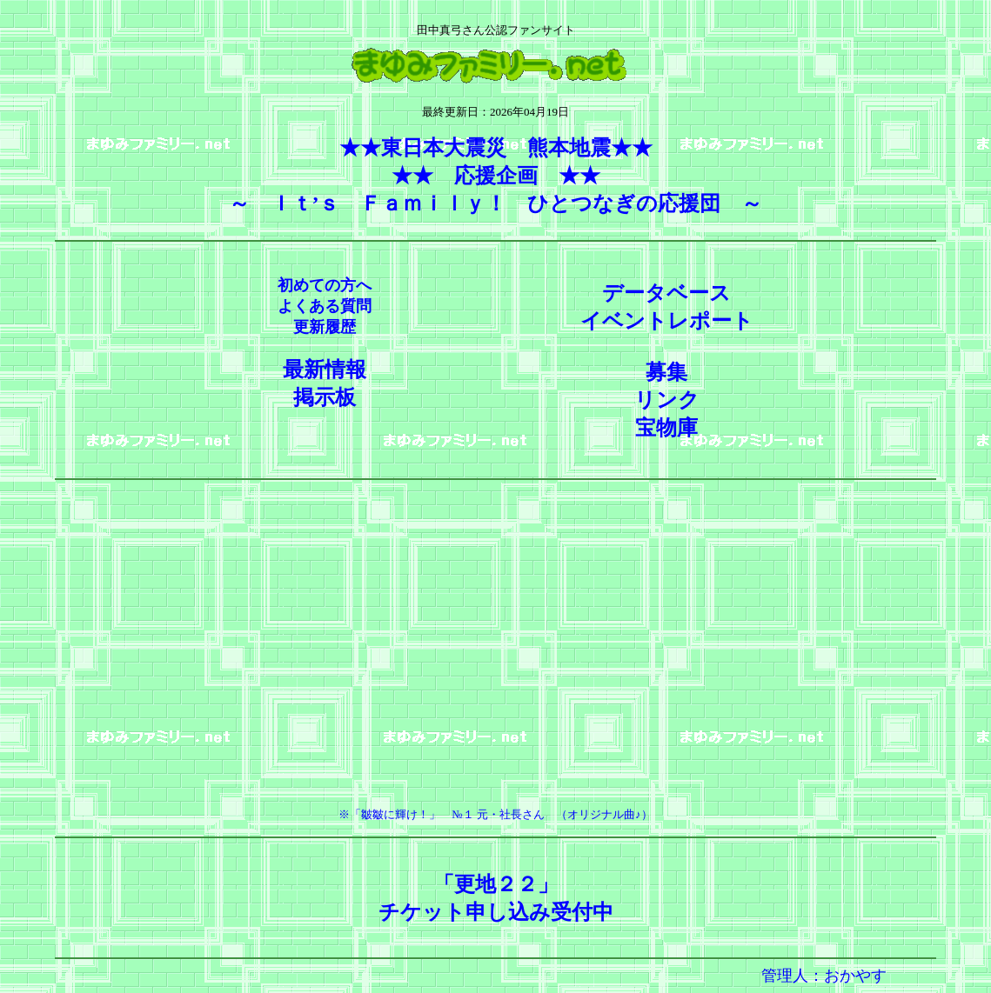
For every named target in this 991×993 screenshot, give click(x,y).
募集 (666, 372)
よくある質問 (325, 306)
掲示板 (324, 397)
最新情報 (324, 369)
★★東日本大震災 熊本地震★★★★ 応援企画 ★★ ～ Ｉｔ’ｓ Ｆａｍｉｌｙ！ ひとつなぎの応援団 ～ (496, 176)
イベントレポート (666, 321)
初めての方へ (325, 285)
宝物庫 (666, 428)
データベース (666, 293)
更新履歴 (324, 327)
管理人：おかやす (824, 975)
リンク (667, 400)
